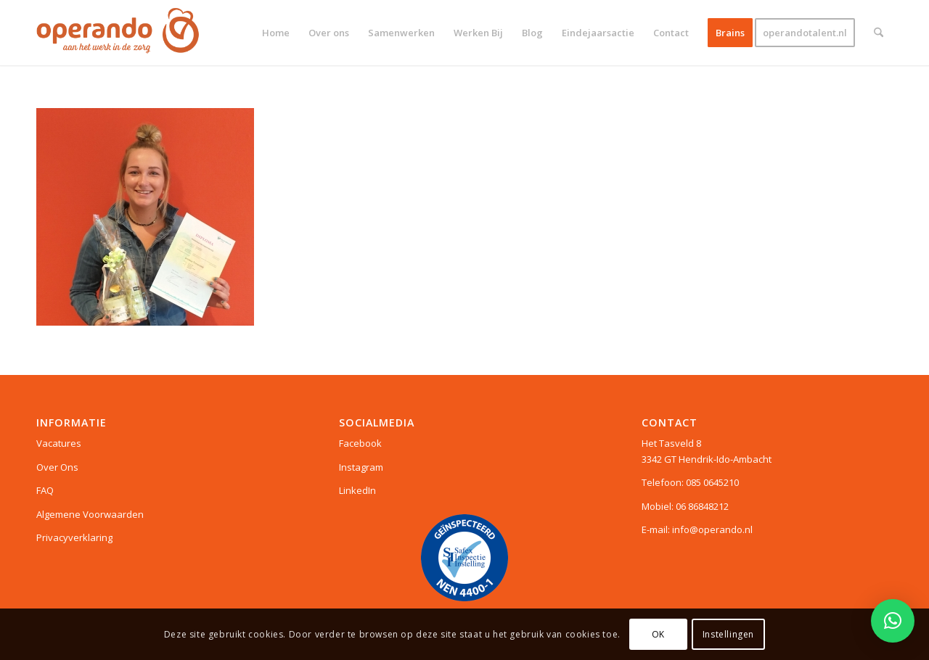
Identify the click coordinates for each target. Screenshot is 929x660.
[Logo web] (118, 32)
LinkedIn (357, 490)
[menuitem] (276, 32)
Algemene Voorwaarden (90, 514)
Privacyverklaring (74, 537)
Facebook (360, 443)
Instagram (361, 467)
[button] (892, 621)
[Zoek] (878, 32)
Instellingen (728, 634)
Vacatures (58, 443)
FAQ (45, 490)
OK (658, 634)
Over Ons (57, 467)
